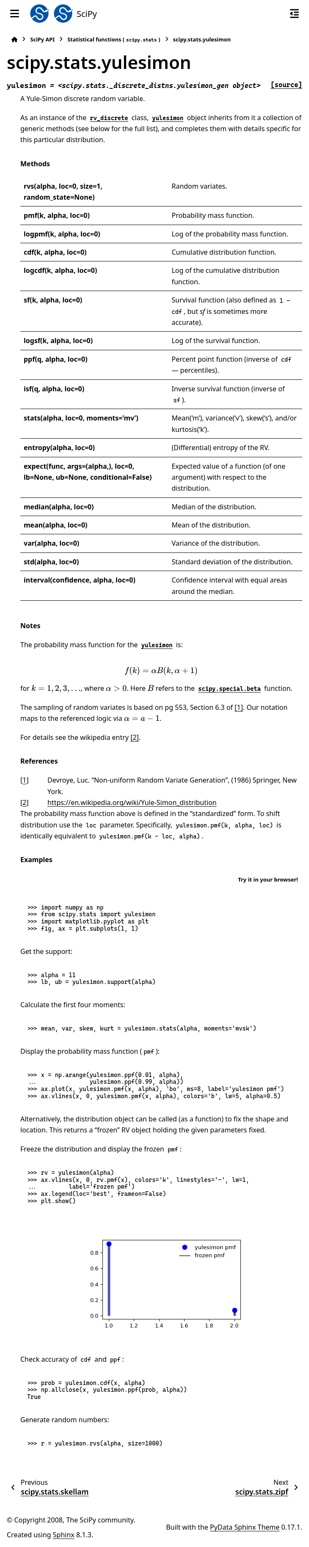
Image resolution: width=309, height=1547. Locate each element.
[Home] (14, 39)
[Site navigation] (14, 13)
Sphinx (63, 1534)
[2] (134, 737)
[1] (239, 707)
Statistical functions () (113, 40)
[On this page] (294, 13)
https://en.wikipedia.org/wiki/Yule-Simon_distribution (132, 802)
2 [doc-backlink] (24, 802)
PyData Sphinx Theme (244, 1527)
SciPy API (42, 39)
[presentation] (161, 671)
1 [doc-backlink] (24, 780)
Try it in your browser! (268, 879)
